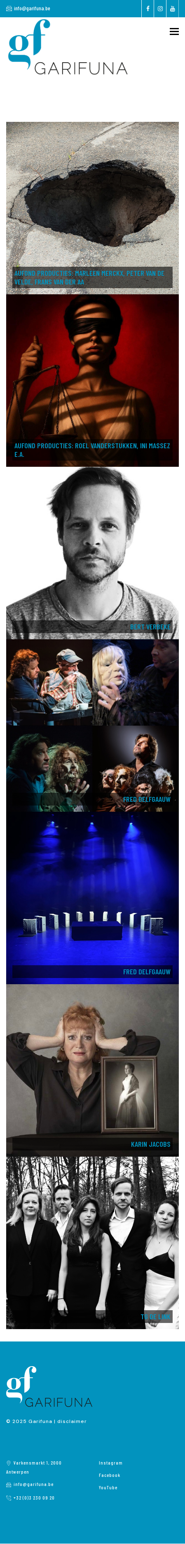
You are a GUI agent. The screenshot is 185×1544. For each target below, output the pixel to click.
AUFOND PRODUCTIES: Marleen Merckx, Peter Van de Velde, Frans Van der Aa (89, 277)
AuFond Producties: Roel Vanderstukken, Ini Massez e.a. (92, 450)
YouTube (108, 1487)
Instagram (111, 1462)
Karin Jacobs (151, 1143)
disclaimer (72, 1421)
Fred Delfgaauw (147, 798)
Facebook (109, 1475)
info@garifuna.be (32, 8)
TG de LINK (156, 1316)
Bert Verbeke (150, 626)
